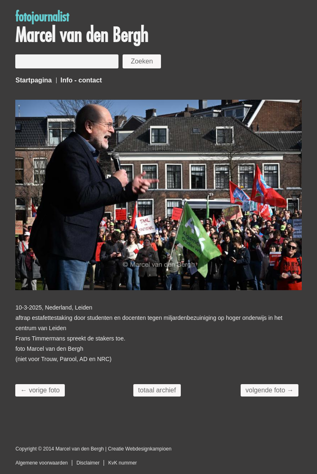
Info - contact (81, 80)
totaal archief (157, 390)
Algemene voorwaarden (41, 463)
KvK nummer (122, 463)
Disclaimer (87, 463)
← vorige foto (39, 390)
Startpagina (33, 80)
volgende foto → (270, 390)
